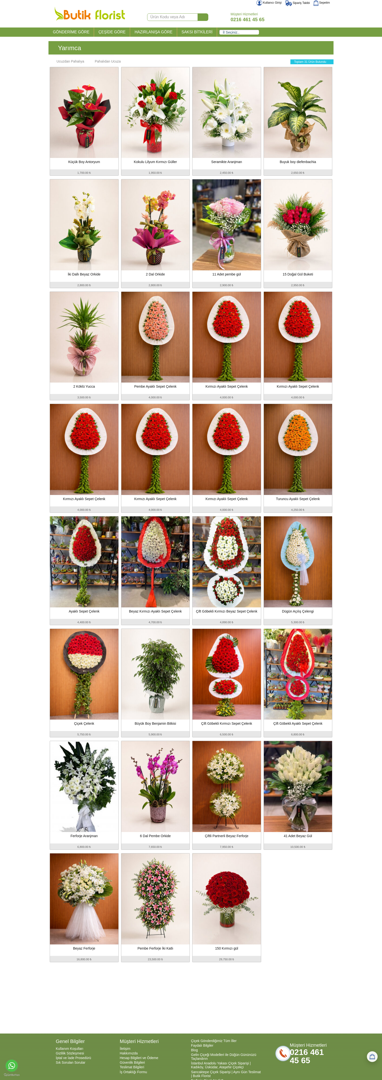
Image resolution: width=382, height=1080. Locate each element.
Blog (194, 1050)
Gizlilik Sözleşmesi (70, 1053)
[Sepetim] (372, 1056)
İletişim (125, 1049)
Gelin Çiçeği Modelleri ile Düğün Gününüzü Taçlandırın (223, 1057)
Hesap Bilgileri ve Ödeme (139, 1058)
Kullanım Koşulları (69, 1049)
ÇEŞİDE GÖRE (111, 32)
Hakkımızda (129, 1053)
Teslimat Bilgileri (132, 1067)
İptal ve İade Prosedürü (73, 1058)
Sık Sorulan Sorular (70, 1062)
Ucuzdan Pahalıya (68, 61)
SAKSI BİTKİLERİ (196, 32)
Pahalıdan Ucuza (105, 61)
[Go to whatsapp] (12, 1066)
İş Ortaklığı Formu (133, 1072)
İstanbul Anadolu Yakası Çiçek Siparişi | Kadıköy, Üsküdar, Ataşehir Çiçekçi (221, 1065)
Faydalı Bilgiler (202, 1045)
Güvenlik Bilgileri (132, 1062)
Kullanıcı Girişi (269, 2)
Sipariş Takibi (297, 3)
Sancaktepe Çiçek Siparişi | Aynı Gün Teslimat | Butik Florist (226, 1074)
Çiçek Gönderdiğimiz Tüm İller (214, 1041)
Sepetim (322, 2)
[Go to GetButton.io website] (11, 1075)
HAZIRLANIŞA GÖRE (153, 32)
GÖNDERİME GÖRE (71, 32)
